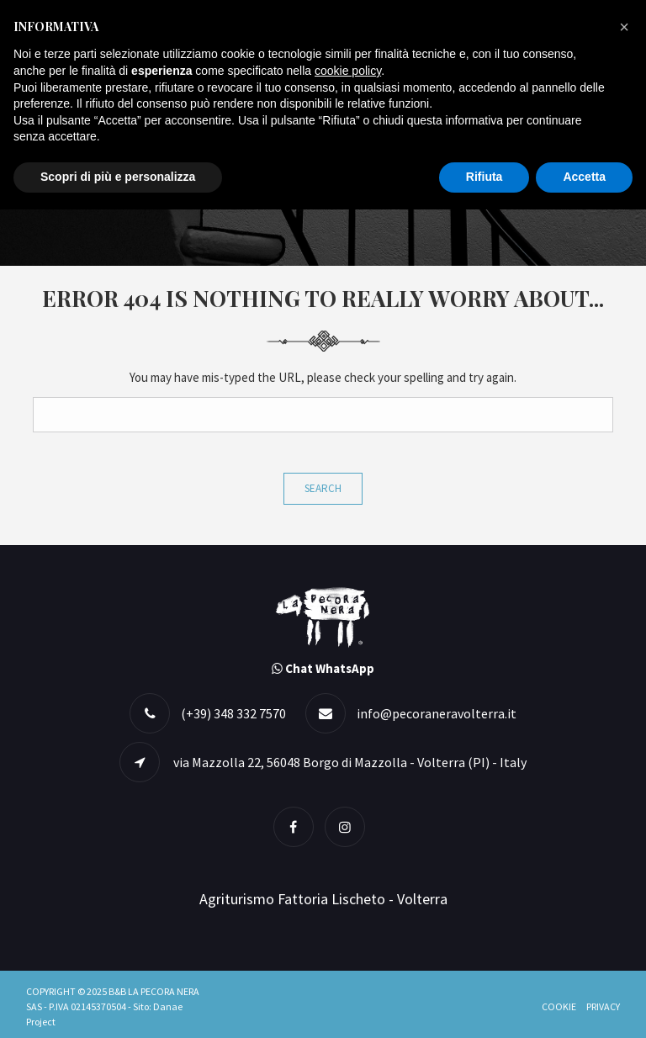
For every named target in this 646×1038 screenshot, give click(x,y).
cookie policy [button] (348, 70)
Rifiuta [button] (484, 176)
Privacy (603, 1006)
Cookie (559, 1006)
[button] (624, 26)
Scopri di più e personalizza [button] (117, 176)
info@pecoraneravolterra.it (436, 713)
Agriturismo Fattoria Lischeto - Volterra (323, 898)
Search (323, 488)
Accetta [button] (584, 176)
